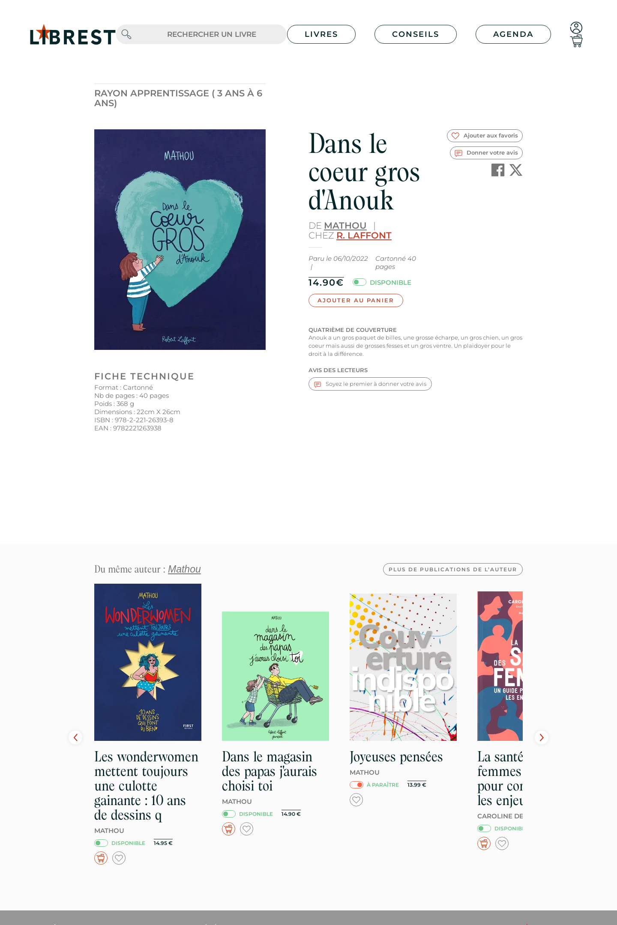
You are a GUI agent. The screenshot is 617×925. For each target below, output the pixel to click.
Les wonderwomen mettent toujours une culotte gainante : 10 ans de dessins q (146, 786)
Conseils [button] (415, 34)
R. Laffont (364, 235)
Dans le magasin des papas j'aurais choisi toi (269, 771)
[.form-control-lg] (212, 34)
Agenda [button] (513, 34)
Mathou (345, 225)
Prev (75, 737)
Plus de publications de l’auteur (453, 569)
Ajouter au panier (355, 300)
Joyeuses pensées (396, 756)
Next (541, 737)
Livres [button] (321, 34)
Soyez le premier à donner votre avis (370, 384)
